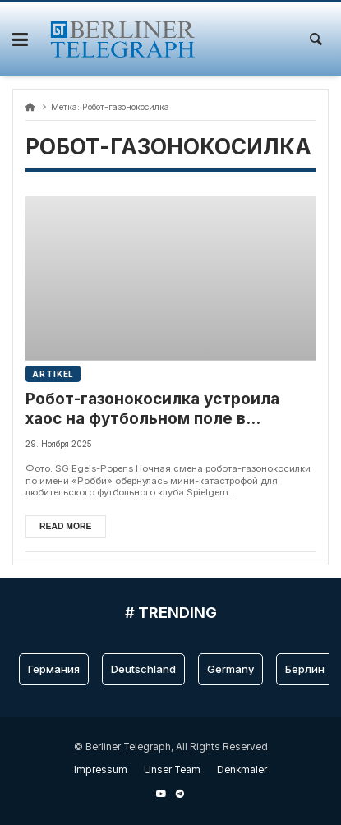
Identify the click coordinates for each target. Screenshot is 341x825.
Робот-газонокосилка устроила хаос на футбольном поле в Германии (152, 409)
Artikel (53, 374)
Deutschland (143, 668)
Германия (54, 668)
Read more (65, 526)
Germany (230, 668)
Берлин (305, 668)
